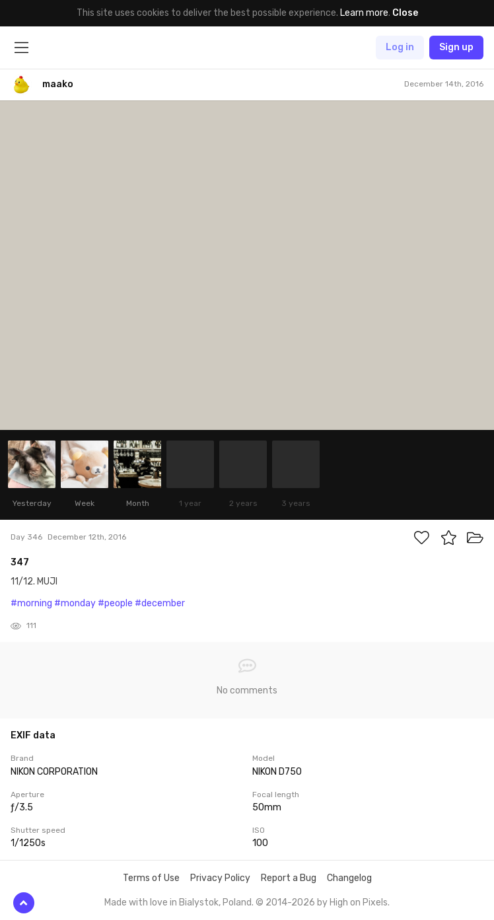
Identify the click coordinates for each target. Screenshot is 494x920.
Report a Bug (288, 878)
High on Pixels (359, 902)
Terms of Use (151, 878)
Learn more (364, 12)
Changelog (349, 878)
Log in (400, 47)
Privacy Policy (220, 878)
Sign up (456, 47)
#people (115, 603)
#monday (75, 603)
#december (160, 603)
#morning (31, 603)
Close (405, 12)
